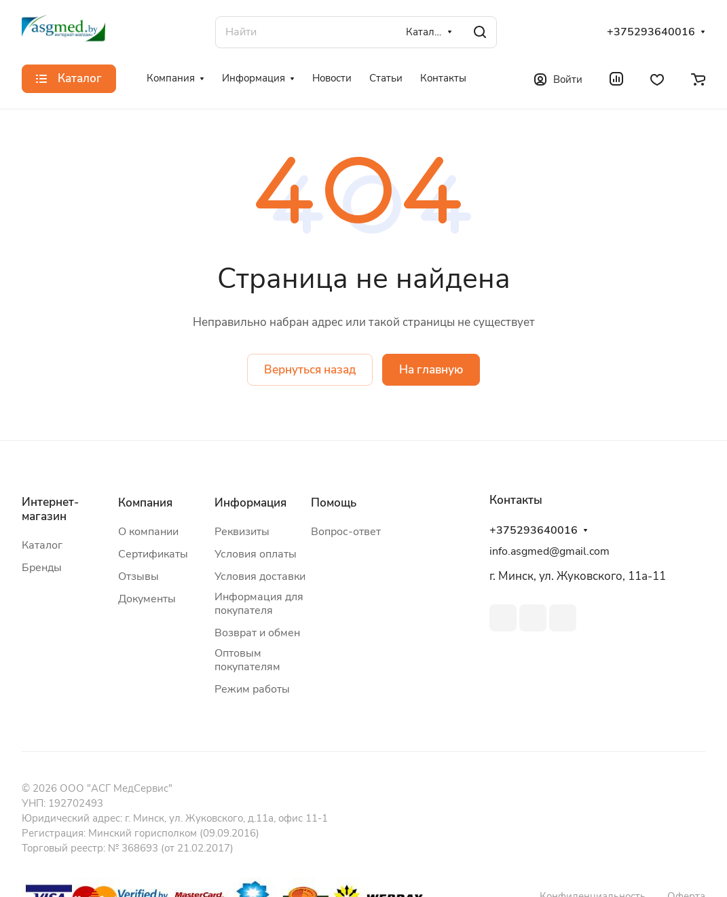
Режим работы (252, 689)
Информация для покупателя (259, 603)
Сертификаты (153, 554)
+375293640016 (651, 32)
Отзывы (138, 576)
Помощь (333, 503)
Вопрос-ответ (346, 531)
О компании (148, 531)
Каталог (42, 545)
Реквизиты (242, 531)
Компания (145, 503)
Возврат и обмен (257, 632)
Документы (147, 598)
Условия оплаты (256, 554)
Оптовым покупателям (247, 660)
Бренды (42, 567)
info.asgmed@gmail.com (549, 551)
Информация (250, 503)
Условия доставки (260, 576)
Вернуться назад (310, 370)
